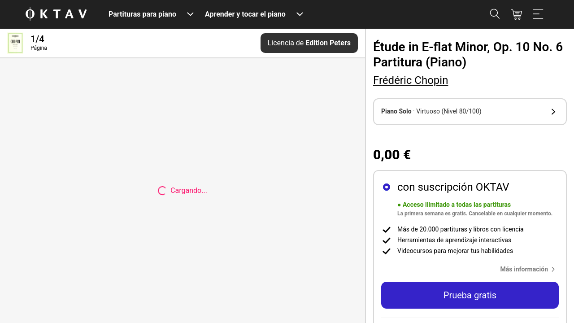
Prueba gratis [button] (470, 295)
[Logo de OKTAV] (56, 14)
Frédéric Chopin (410, 80)
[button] (470, 111)
